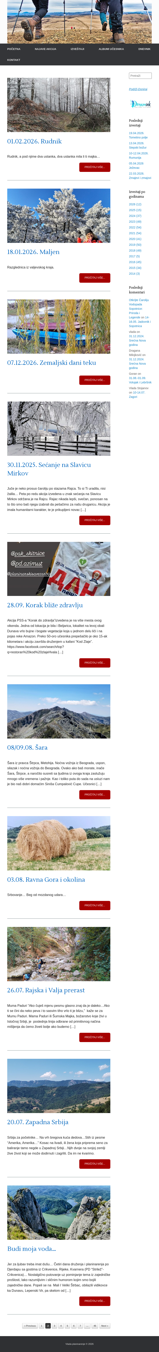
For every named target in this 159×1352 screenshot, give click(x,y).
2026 (135, 204)
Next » (104, 1326)
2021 (135, 233)
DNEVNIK (145, 49)
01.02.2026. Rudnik (34, 141)
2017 (134, 256)
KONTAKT (13, 59)
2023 (135, 221)
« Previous (30, 1326)
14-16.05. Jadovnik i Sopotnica (140, 322)
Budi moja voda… (31, 1249)
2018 (135, 250)
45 (95, 1326)
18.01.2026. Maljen (33, 252)
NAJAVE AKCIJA (45, 49)
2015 (135, 267)
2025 (135, 210)
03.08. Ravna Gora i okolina (46, 880)
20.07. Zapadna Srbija (38, 1122)
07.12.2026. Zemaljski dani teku (51, 363)
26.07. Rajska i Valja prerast (46, 990)
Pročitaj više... (94, 167)
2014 (134, 273)
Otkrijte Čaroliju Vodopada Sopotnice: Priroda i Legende (139, 308)
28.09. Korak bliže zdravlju (45, 605)
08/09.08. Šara (27, 748)
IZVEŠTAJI (77, 49)
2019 (135, 244)
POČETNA (13, 49)
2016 (135, 262)
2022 (135, 227)
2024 (135, 215)
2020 (135, 239)
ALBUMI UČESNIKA (111, 49)
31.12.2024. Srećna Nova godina (137, 340)
